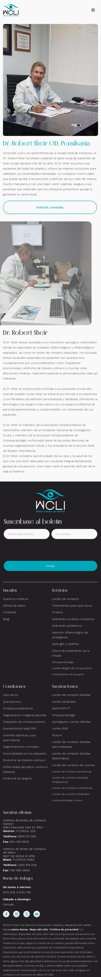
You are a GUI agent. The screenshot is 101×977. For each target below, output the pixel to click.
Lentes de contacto (65, 599)
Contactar (9, 612)
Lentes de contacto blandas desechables (71, 756)
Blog (6, 619)
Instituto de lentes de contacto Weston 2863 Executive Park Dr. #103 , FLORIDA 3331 (24, 826)
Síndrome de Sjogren (17, 778)
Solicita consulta (49, 207)
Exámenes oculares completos (73, 619)
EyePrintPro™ (61, 708)
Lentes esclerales (64, 701)
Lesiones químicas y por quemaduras (19, 737)
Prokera (57, 612)
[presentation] (32, 550)
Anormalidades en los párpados (24, 753)
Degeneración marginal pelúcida (24, 715)
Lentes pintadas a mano (67, 800)
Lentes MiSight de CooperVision (72, 668)
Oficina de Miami (14, 605)
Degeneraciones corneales (21, 746)
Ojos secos (10, 695)
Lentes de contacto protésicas (71, 771)
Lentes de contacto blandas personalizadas (71, 744)
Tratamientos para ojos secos (72, 605)
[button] (93, 10)
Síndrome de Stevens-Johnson (24, 760)
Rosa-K (57, 735)
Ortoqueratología (62, 662)
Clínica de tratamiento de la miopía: (71, 653)
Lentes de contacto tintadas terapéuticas (70, 779)
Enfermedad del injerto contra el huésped (25, 769)
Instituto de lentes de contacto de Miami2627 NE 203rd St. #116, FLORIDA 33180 (24, 854)
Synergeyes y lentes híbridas (71, 722)
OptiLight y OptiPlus (65, 644)
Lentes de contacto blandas (71, 695)
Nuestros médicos (15, 599)
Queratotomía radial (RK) (19, 728)
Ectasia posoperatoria (18, 708)
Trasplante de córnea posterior (24, 722)
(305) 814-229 (27, 865)
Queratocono (12, 701)
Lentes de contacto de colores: (73, 765)
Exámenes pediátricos (67, 625)
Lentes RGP (60, 728)
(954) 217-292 (27, 836)
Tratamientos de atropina (68, 674)
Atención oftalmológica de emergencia (70, 635)
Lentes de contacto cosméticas (72, 787)
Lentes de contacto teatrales (71, 794)
